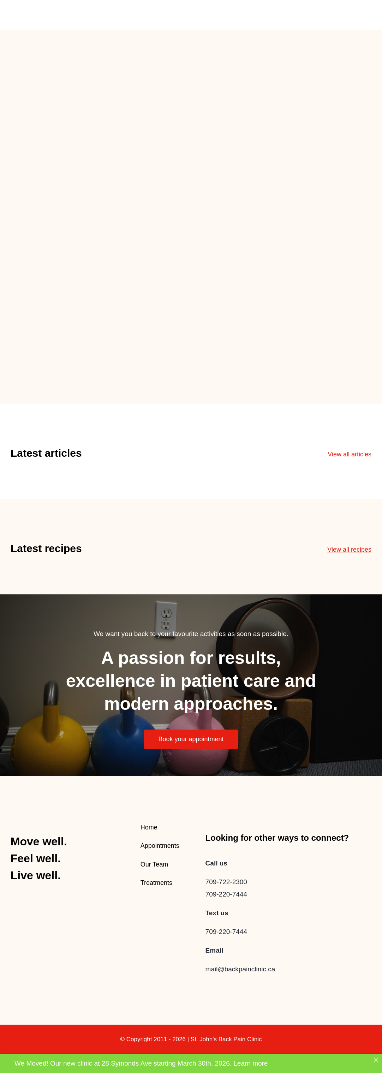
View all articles (349, 454)
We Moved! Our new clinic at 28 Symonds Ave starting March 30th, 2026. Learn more (141, 1063)
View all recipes (349, 549)
